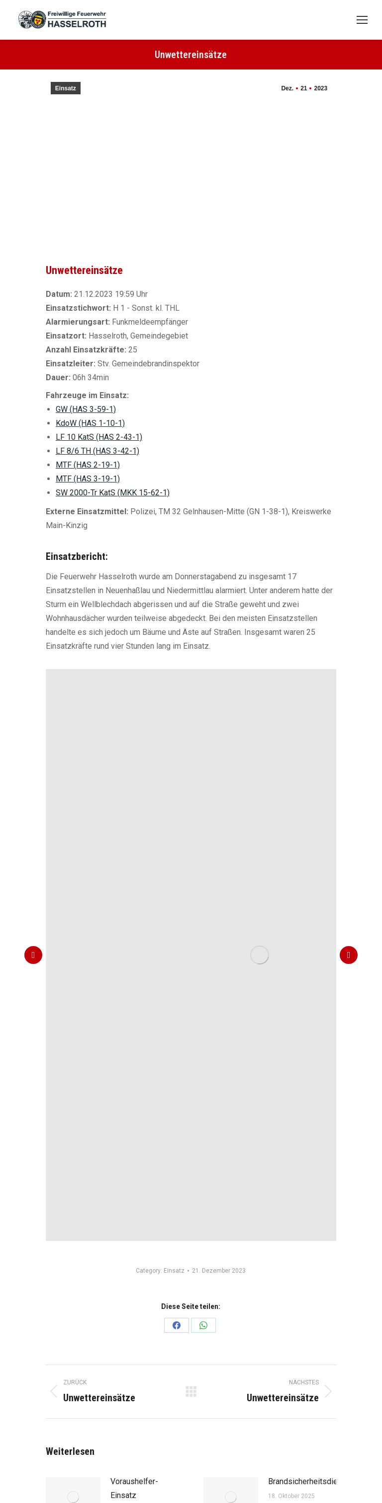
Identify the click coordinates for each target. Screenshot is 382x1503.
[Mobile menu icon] (362, 20)
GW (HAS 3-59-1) (86, 409)
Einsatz (65, 88)
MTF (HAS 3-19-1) (88, 478)
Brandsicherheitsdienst (308, 1481)
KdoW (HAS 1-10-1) (90, 423)
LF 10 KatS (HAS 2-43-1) (99, 437)
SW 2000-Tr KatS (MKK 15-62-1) (113, 492)
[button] (33, 955)
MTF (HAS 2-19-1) (88, 465)
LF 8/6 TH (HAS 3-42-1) (97, 451)
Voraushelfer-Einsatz (134, 1488)
